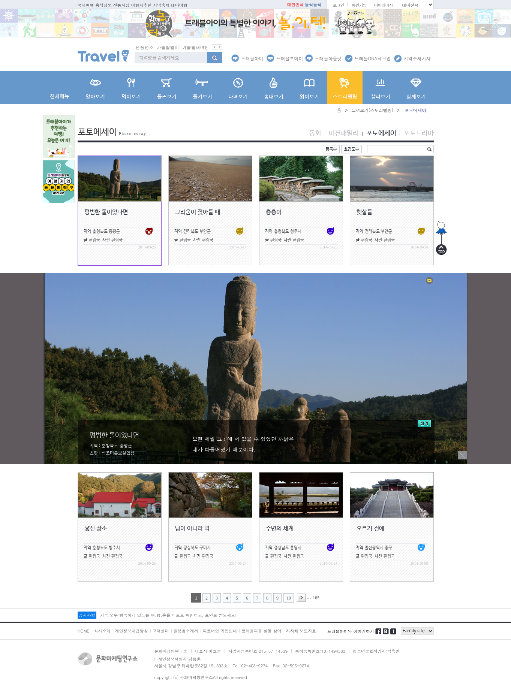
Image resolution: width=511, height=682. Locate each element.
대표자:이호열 (208, 651)
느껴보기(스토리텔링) (372, 109)
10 (288, 597)
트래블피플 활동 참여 (261, 630)
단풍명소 (145, 46)
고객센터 (161, 630)
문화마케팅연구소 (170, 651)
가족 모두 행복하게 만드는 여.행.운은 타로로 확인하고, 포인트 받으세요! (168, 615)
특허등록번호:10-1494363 (320, 651)
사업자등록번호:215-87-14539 (258, 651)
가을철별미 (168, 46)
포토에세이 (381, 133)
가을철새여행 (195, 46)
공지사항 (87, 615)
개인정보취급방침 (131, 630)
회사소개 (102, 630)
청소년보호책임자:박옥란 (376, 651)
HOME (84, 630)
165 (316, 597)
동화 (315, 133)
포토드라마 (419, 133)
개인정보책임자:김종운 (179, 658)
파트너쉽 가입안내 (220, 630)
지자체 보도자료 (301, 630)
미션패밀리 (344, 133)
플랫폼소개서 (186, 630)
